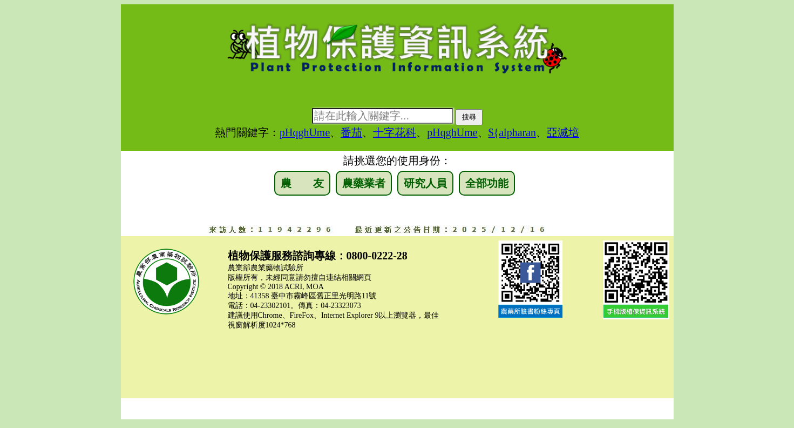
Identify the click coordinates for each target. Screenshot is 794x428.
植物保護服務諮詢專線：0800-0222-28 (318, 256)
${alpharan (512, 132)
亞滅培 (563, 132)
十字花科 (394, 132)
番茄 (351, 132)
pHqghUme (305, 132)
